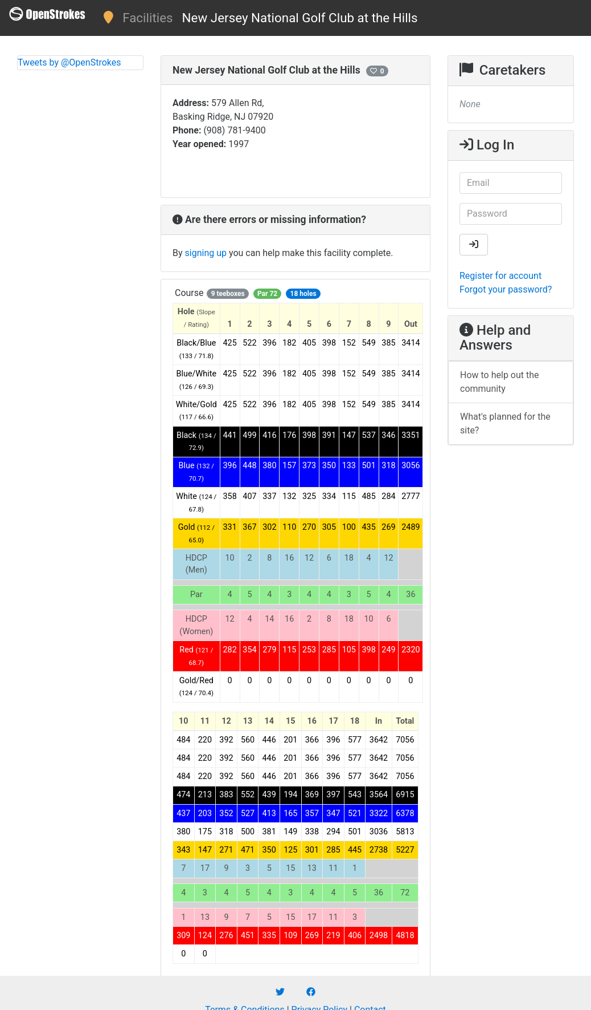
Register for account (500, 275)
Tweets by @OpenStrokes (69, 62)
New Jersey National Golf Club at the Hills (300, 17)
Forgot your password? (505, 289)
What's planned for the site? (505, 423)
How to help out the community (499, 382)
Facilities (147, 17)
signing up (206, 253)
